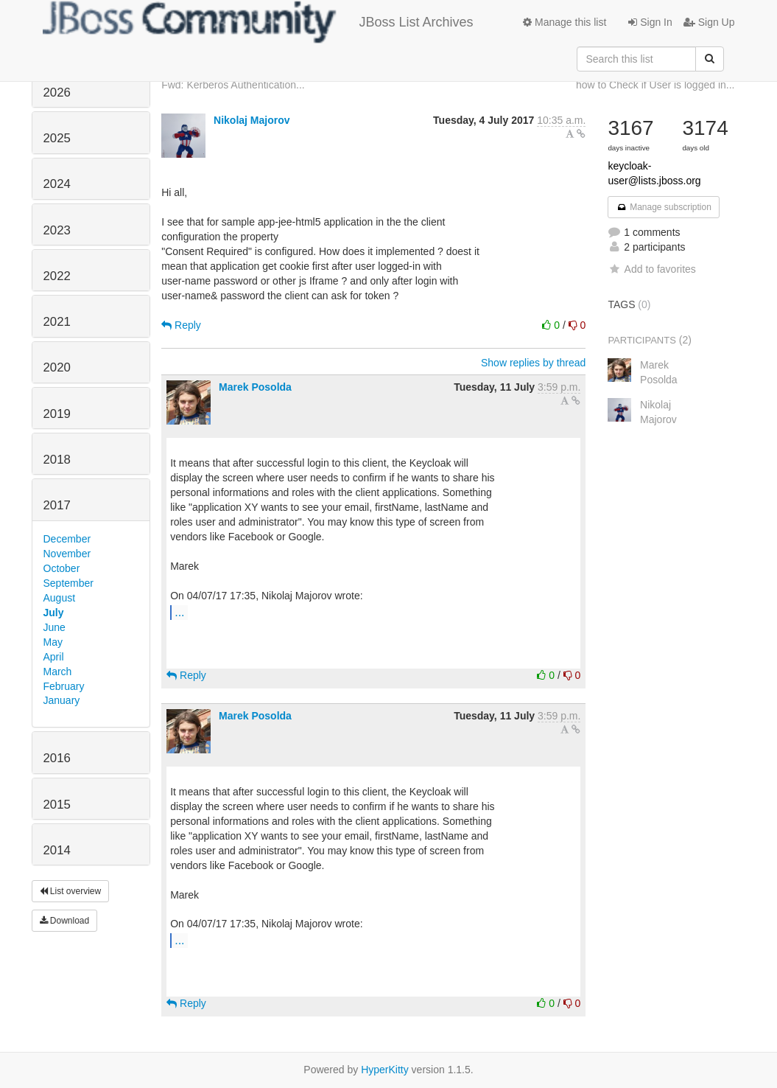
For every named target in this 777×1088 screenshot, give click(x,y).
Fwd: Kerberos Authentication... (233, 85)
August (59, 598)
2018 (57, 460)
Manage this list (564, 22)
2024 (57, 184)
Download (65, 921)
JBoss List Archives (258, 22)
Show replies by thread (533, 363)
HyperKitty (385, 1069)
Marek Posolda (255, 387)
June (54, 627)
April (53, 657)
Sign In (650, 22)
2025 (57, 138)
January (61, 700)
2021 (57, 322)
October (61, 568)
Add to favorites (651, 269)
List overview (71, 891)
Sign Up (709, 22)
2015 (57, 805)
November (67, 553)
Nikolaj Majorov (251, 120)
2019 (57, 414)
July (53, 612)
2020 (57, 367)
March (57, 671)
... (179, 611)
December (67, 539)
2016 (57, 758)
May (53, 642)
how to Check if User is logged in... (655, 85)
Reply (181, 325)
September (68, 583)
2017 (57, 505)
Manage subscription (663, 207)
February (64, 686)
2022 (57, 276)
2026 (57, 93)
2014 (57, 850)
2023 (57, 230)
